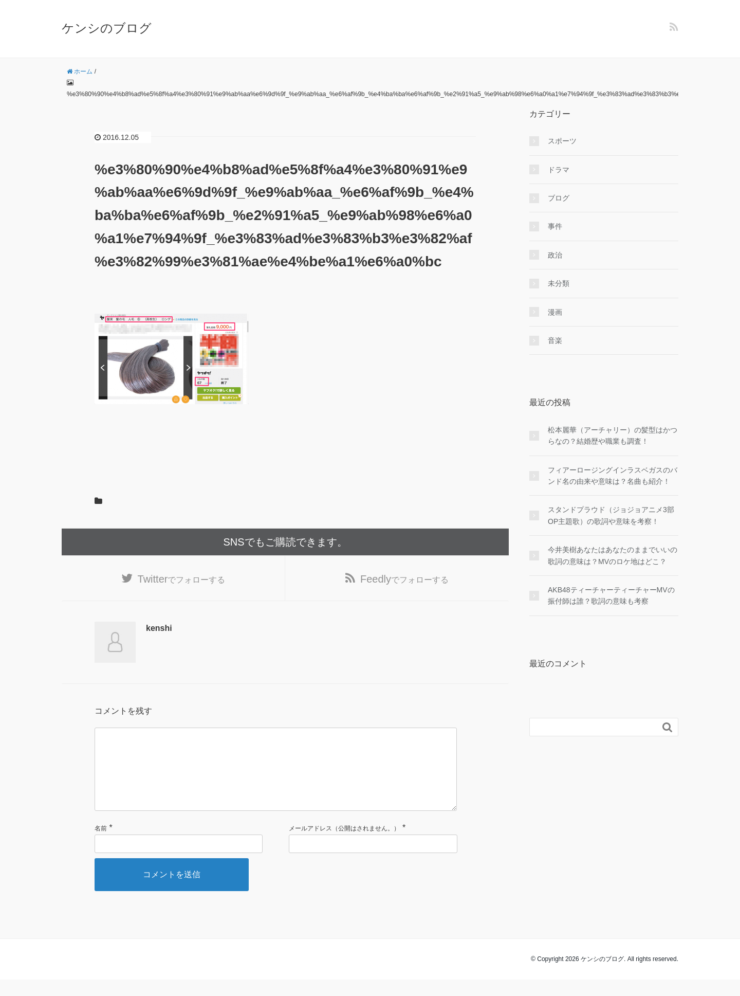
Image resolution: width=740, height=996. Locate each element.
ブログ (558, 198)
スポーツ (562, 141)
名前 (101, 844)
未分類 (558, 283)
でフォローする (182, 579)
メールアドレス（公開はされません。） (344, 844)
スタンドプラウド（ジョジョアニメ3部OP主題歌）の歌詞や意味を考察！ (611, 515)
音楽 (555, 340)
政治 (555, 255)
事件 (555, 226)
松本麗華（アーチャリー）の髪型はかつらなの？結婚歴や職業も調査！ (612, 435)
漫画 (555, 312)
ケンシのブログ (107, 28)
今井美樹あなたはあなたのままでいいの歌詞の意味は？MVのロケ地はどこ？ (612, 555)
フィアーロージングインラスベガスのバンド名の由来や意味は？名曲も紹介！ (612, 475)
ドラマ (558, 170)
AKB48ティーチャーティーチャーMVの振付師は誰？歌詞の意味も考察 (611, 595)
